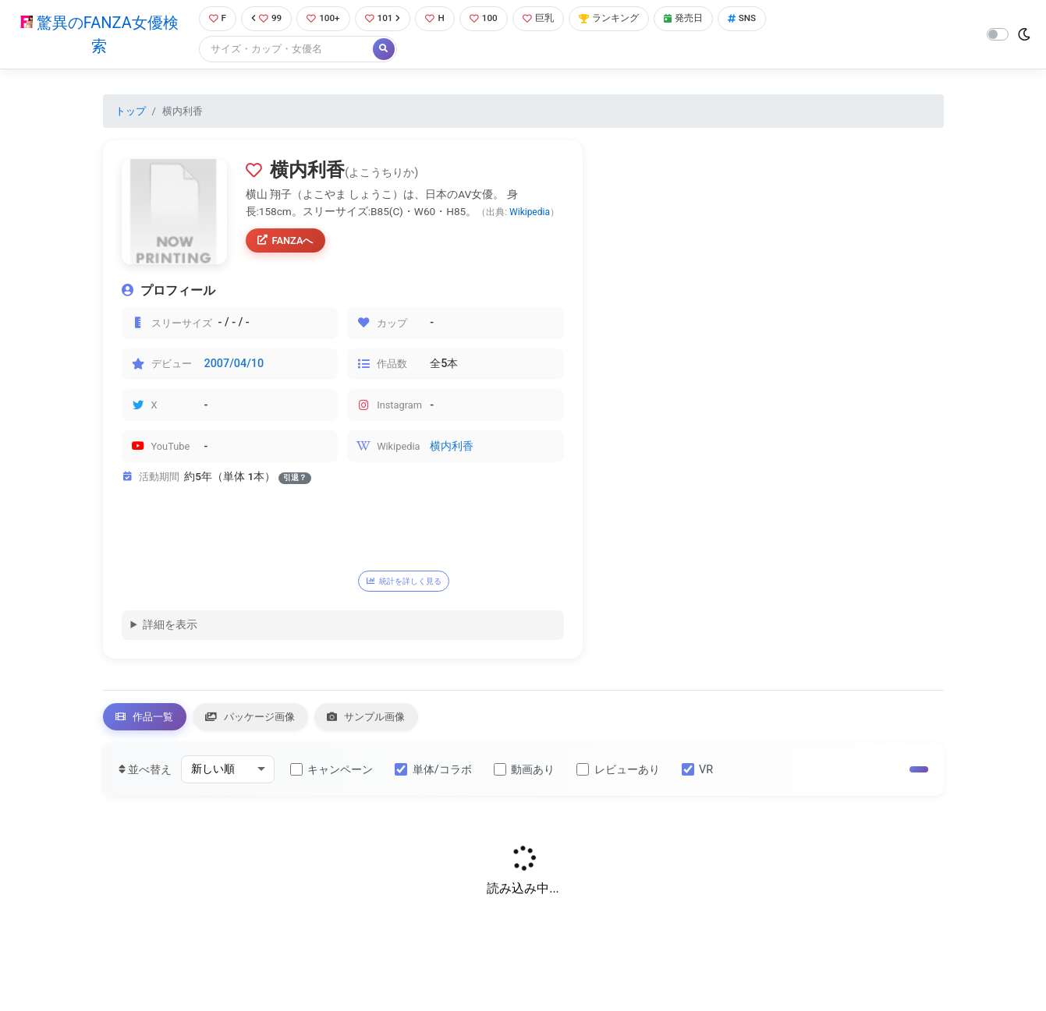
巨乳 (546, 19)
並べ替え (145, 776)
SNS (760, 19)
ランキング (620, 19)
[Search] (282, 50)
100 (489, 19)
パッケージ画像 (266, 721)
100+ (323, 19)
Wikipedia (529, 212)
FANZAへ (288, 243)
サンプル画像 (394, 721)
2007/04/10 (234, 365)
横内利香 (451, 447)
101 (385, 19)
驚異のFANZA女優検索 (97, 35)
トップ (130, 112)
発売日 (699, 19)
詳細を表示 (170, 628)
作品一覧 (150, 721)
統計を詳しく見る (412, 582)
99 (264, 19)
